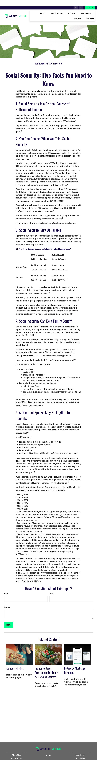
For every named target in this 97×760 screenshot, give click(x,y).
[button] (43, 7)
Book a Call (90, 2)
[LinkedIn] (76, 2)
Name (6, 585)
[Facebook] (81, 2)
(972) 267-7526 (51, 752)
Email (51, 585)
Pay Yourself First (15, 660)
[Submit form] (8, 616)
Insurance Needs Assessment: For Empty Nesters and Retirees (46, 664)
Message (7, 598)
